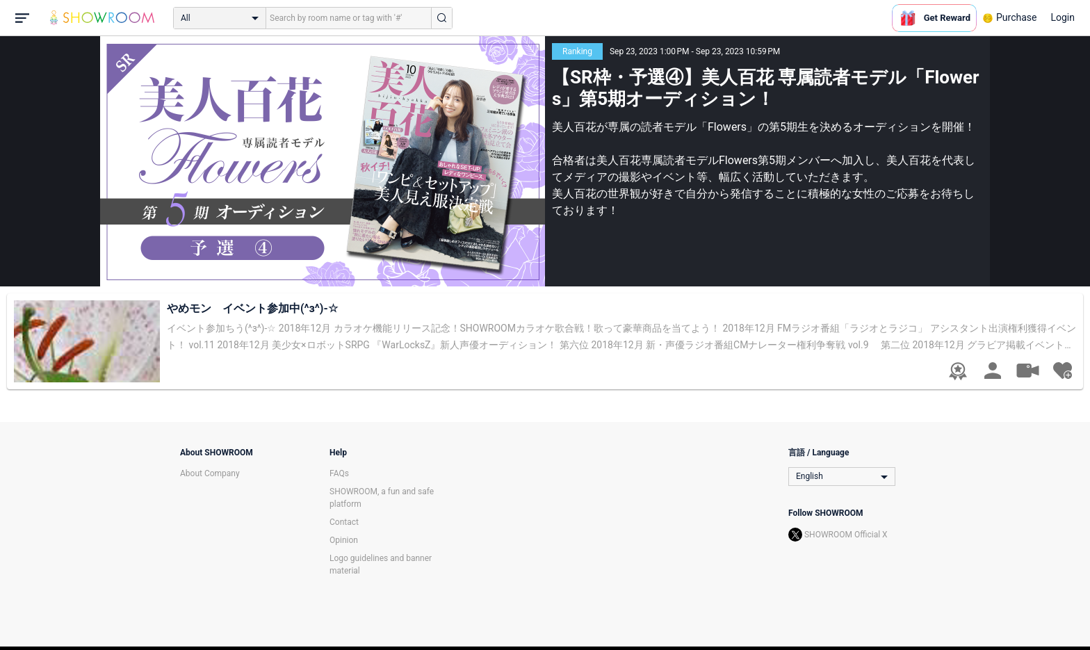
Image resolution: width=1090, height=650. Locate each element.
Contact (344, 522)
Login (1062, 17)
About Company (210, 473)
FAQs (339, 473)
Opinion (344, 540)
